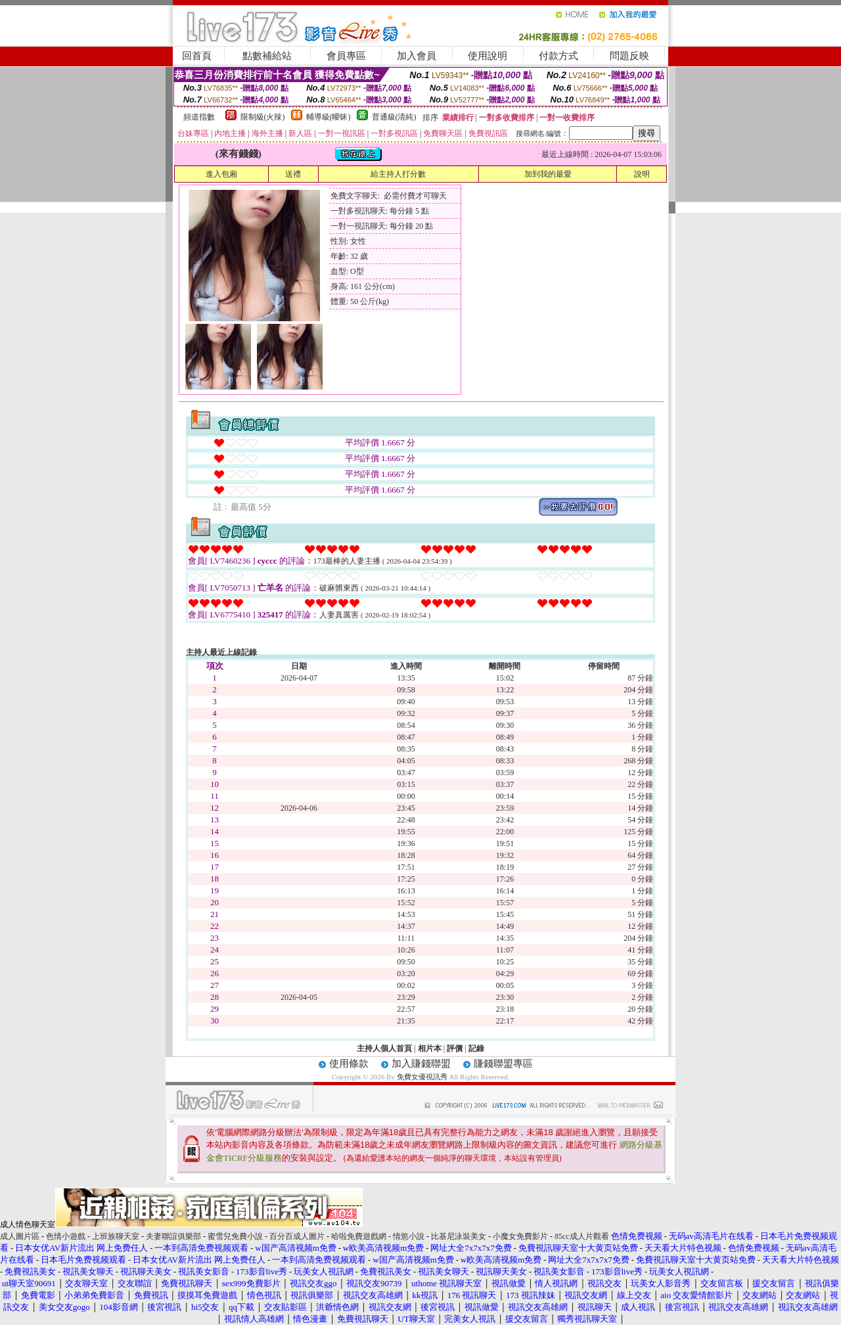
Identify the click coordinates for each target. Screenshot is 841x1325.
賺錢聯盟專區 (503, 1063)
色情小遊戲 (65, 1236)
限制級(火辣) (262, 117)
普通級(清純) (394, 117)
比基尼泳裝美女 (458, 1236)
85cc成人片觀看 (582, 1236)
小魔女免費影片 (520, 1236)
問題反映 (629, 56)
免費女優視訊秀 (422, 1077)
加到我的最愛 (548, 174)
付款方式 (558, 56)
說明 (642, 174)
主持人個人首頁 (384, 1048)
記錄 (476, 1048)
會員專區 (346, 56)
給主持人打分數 (398, 174)
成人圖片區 (19, 1236)
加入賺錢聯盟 (421, 1063)
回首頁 (197, 56)
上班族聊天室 (115, 1236)
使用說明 (487, 56)
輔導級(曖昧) (328, 117)
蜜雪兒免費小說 (235, 1236)
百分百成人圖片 (297, 1236)
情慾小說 (408, 1236)
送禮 (293, 174)
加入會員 (416, 56)
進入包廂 (221, 174)
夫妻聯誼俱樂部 (173, 1236)
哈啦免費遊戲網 (358, 1236)
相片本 (430, 1048)
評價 (455, 1048)
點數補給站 (267, 56)
